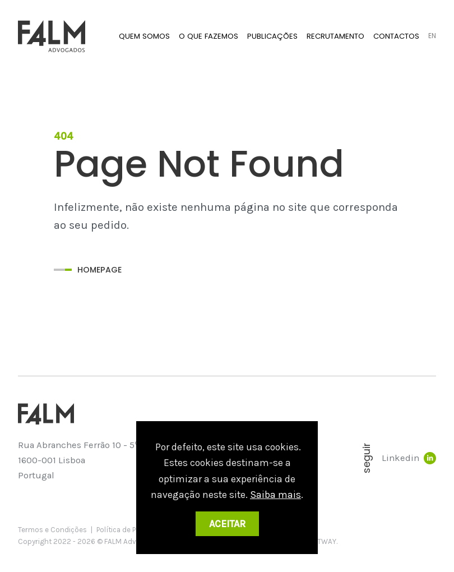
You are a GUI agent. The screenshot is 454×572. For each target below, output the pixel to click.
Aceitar (227, 523)
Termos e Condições (52, 529)
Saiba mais (275, 494)
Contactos (396, 36)
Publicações (272, 36)
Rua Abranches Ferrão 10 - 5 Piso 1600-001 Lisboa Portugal (88, 460)
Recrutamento (335, 36)
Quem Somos (144, 36)
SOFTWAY (320, 541)
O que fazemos (208, 36)
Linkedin (409, 458)
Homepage (99, 269)
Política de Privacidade (133, 529)
